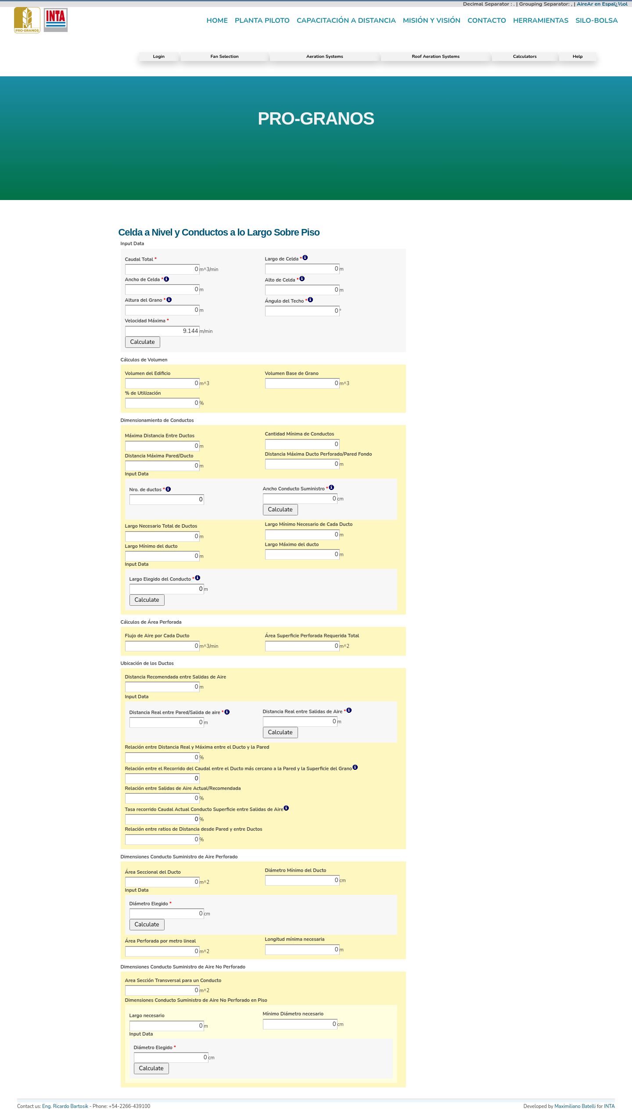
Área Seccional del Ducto (153, 872)
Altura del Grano (148, 300)
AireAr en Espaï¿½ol (602, 3)
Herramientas (540, 20)
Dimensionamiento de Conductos (157, 421)
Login (159, 57)
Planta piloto (262, 20)
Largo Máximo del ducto (292, 545)
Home (217, 20)
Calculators (525, 57)
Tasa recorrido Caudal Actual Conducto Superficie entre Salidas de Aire (207, 809)
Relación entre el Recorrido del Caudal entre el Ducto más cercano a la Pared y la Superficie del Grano (242, 768)
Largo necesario (147, 1016)
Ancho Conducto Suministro (298, 489)
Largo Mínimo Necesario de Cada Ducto (309, 525)
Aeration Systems (324, 57)
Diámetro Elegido (150, 904)
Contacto (486, 20)
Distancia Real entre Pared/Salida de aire (179, 712)
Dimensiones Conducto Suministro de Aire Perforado (179, 857)
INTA (609, 1106)
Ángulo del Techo (289, 301)
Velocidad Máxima (147, 321)
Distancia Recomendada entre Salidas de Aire (175, 677)
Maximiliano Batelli (575, 1106)
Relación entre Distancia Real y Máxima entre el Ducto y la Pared (197, 747)
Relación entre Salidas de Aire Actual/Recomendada (183, 789)
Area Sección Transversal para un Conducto (173, 981)
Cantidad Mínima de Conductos (299, 434)
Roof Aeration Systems (436, 57)
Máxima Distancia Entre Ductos (160, 436)
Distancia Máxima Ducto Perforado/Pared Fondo (318, 454)
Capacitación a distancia (346, 20)
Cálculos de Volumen (144, 360)
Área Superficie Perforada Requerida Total (312, 636)
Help (578, 57)
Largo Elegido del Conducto (165, 579)
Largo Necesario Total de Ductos (161, 526)
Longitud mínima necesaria (295, 939)
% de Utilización (143, 393)
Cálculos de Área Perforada (151, 622)
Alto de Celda (285, 280)
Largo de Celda (287, 259)
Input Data (132, 244)
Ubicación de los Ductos (147, 664)
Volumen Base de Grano (292, 374)
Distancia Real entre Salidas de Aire (307, 711)
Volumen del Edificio (148, 374)
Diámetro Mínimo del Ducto (296, 871)
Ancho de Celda (147, 279)
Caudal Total (141, 260)
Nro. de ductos (150, 489)
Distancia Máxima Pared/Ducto (159, 456)
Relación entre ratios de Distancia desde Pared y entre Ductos (193, 829)
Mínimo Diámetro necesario (293, 1014)
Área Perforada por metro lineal (160, 941)
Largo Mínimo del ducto (151, 546)
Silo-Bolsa (596, 20)
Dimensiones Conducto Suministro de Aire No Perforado (183, 967)
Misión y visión (431, 20)
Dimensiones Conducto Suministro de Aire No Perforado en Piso (196, 1000)
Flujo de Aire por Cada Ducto (157, 636)
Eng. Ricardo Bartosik (65, 1106)
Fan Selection (225, 57)
